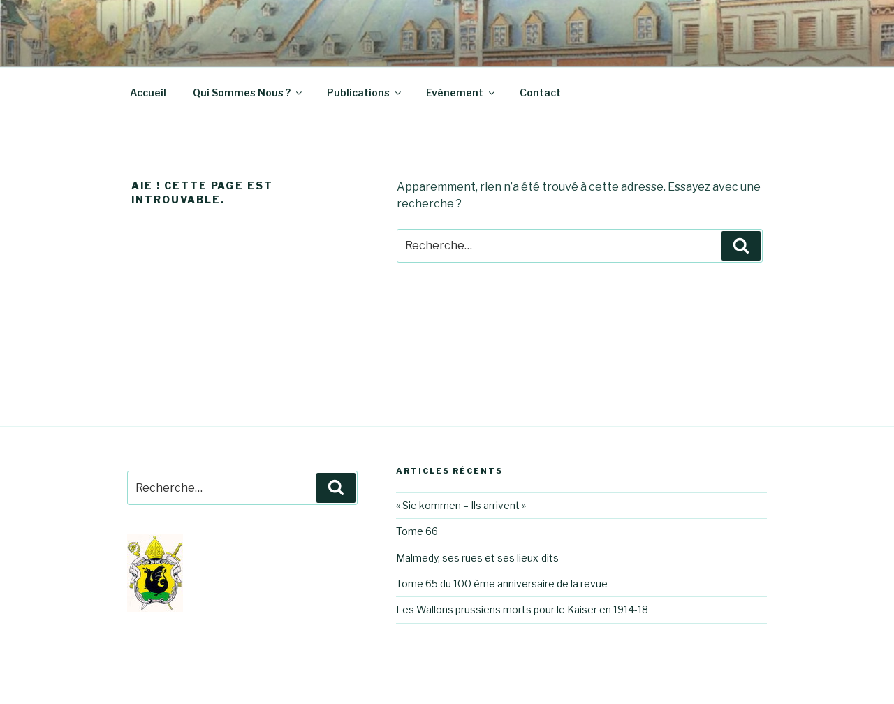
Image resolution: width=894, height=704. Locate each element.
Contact (540, 92)
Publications (365, 92)
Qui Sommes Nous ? (248, 92)
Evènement (461, 92)
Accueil (148, 92)
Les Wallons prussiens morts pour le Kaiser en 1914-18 (522, 609)
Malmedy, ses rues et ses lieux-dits (477, 558)
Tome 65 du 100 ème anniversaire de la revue (502, 583)
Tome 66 (417, 531)
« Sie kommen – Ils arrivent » (461, 505)
